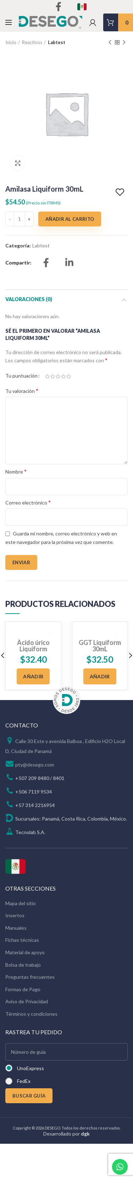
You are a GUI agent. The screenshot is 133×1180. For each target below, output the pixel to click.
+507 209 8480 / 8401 (39, 778)
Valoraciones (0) (28, 299)
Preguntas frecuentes (30, 977)
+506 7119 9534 (33, 792)
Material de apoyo (25, 952)
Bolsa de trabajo (23, 965)
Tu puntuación (21, 376)
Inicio (10, 42)
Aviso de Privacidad (26, 1001)
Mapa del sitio (20, 903)
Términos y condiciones (31, 1014)
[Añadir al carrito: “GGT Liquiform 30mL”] (99, 676)
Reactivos (32, 42)
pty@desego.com (34, 765)
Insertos (14, 915)
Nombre (16, 471)
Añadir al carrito (69, 219)
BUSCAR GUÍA (28, 1096)
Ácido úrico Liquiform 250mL (33, 648)
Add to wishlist (121, 192)
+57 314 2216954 (35, 805)
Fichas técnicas (22, 940)
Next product (124, 42)
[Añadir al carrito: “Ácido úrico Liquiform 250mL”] (33, 676)
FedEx (24, 1081)
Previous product (110, 42)
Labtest (56, 42)
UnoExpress (30, 1068)
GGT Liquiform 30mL (100, 645)
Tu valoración (21, 390)
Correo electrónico (28, 502)
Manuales (16, 928)
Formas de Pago (22, 989)
